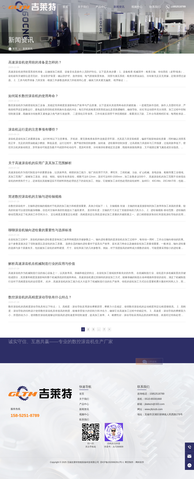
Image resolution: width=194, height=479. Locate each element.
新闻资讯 (119, 6)
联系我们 (154, 6)
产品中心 (101, 6)
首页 (65, 6)
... (99, 329)
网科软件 (139, 462)
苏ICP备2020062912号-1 (112, 462)
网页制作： (130, 462)
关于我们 (83, 6)
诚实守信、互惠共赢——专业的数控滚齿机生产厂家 (60, 338)
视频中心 (136, 6)
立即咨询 (149, 364)
